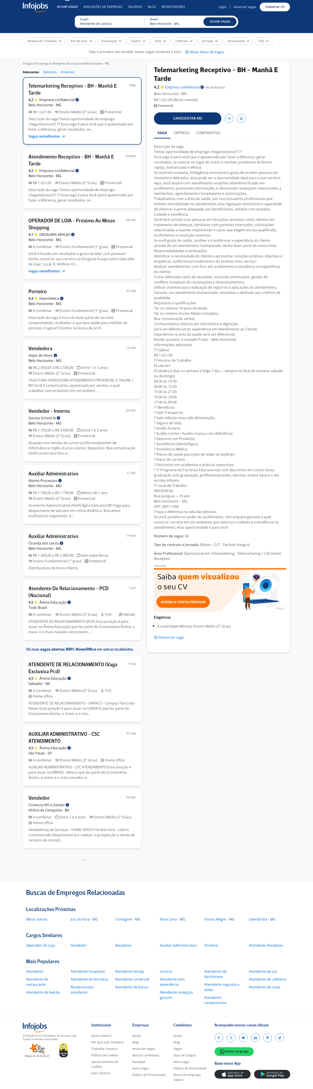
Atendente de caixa (264, 987)
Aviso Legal (140, 1068)
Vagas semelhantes (46, 136)
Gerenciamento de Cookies (104, 1064)
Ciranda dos (45, 543)
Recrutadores (173, 7)
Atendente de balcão (43, 992)
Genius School (44, 418)
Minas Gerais (36, 919)
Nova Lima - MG (172, 919)
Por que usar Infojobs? (107, 1042)
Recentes (50, 72)
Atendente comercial (132, 979)
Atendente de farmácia (89, 979)
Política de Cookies (104, 1055)
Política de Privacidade (148, 1075)
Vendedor (79, 945)
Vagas (177, 1049)
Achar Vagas (67, 7)
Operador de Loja (40, 945)
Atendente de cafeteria (267, 979)
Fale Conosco (100, 1073)
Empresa (184, 87)
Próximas (67, 72)
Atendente (34, 971)
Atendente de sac (263, 971)
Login (222, 7)
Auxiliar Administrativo (178, 945)
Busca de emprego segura (187, 1077)
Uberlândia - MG (262, 919)
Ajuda (136, 1036)
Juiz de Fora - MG (84, 919)
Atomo (45, 480)
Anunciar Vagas (245, 7)
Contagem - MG (128, 919)
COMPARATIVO (208, 132)
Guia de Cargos (184, 1055)
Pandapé (138, 1062)
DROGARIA (57, 234)
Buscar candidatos (145, 1055)
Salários (135, 7)
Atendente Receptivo (266, 945)
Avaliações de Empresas (102, 7)
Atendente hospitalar (88, 971)
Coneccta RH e (48, 805)
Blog (152, 7)
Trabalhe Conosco (104, 1049)
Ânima (55, 602)
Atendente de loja (129, 971)
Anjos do (42, 355)
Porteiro (211, 945)
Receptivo (123, 945)
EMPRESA (181, 132)
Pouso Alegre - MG (219, 919)
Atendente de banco (131, 987)
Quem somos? (101, 1036)
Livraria (166, 971)
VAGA (162, 132)
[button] (219, 21)
